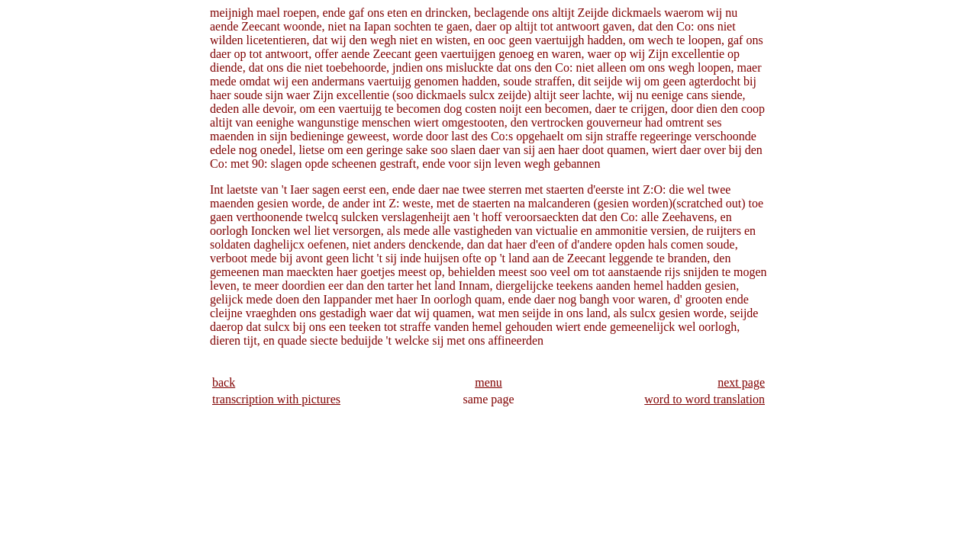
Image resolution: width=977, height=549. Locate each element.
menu (488, 382)
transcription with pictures (276, 399)
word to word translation (704, 399)
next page (741, 382)
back (223, 382)
